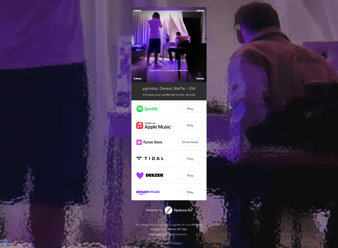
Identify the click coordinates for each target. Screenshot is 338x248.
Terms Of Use (177, 229)
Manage (155, 234)
